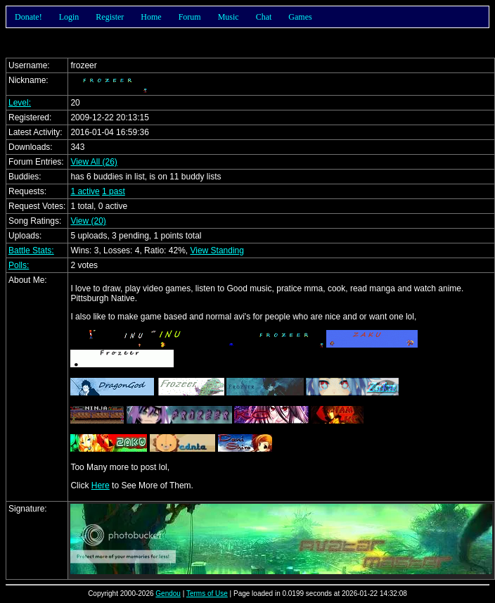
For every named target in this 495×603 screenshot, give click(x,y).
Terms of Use (207, 593)
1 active (84, 191)
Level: (19, 103)
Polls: (18, 265)
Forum (190, 17)
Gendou (168, 593)
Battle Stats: (31, 250)
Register (110, 17)
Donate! (28, 17)
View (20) (87, 221)
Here (100, 485)
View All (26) (93, 162)
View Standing (217, 250)
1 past (113, 191)
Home (151, 17)
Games (299, 17)
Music (228, 17)
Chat (264, 17)
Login (69, 17)
